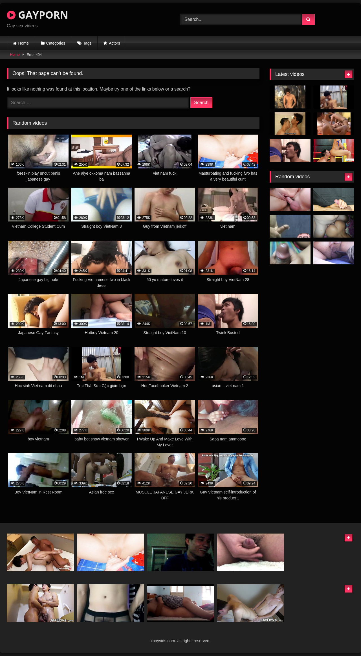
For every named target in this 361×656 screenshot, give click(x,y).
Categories (55, 43)
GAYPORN (37, 15)
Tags (87, 43)
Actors (114, 43)
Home (23, 43)
